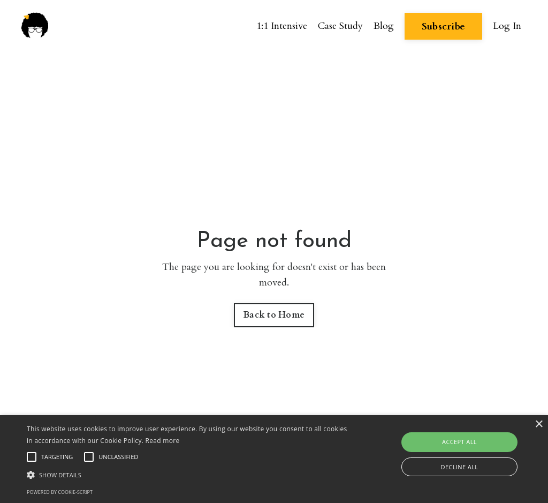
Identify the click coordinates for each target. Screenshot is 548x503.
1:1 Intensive (281, 26)
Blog (384, 26)
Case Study (340, 26)
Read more (163, 440)
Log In (507, 26)
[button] (187, 474)
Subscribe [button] (443, 26)
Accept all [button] (459, 442)
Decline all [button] (459, 467)
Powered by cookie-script (60, 492)
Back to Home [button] (274, 315)
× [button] (539, 425)
